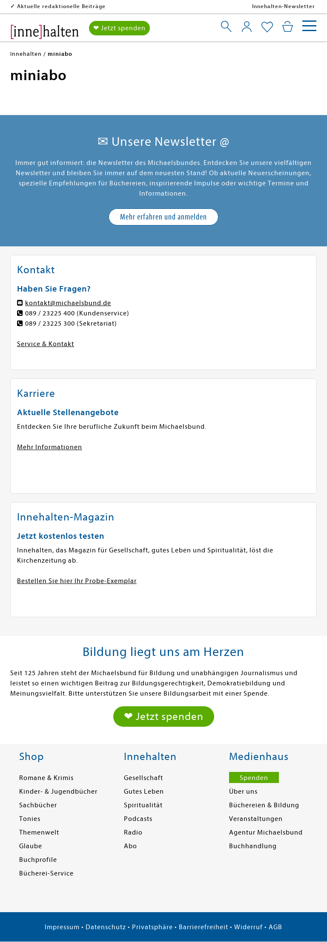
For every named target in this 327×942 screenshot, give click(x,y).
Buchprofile (38, 860)
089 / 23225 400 (50, 313)
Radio (133, 832)
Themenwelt (39, 832)
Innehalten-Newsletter (283, 6)
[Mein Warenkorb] (287, 26)
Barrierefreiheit (203, 927)
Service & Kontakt (45, 344)
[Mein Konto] (247, 26)
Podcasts (138, 819)
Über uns (243, 791)
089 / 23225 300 (50, 323)
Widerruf (248, 927)
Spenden (254, 778)
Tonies (29, 819)
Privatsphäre (152, 927)
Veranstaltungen (256, 819)
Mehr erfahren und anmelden (163, 217)
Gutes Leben (144, 791)
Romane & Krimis (46, 778)
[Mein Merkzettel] (267, 27)
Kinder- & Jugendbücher (58, 791)
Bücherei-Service (46, 873)
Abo (130, 846)
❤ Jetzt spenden (119, 28)
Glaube (30, 846)
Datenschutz (106, 927)
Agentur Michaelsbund (266, 832)
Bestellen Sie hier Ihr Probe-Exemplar (77, 581)
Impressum (62, 927)
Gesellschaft (143, 778)
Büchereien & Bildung (264, 805)
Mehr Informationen (49, 447)
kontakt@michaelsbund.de (68, 303)
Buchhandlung (253, 846)
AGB (275, 927)
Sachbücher (38, 805)
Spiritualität (143, 805)
